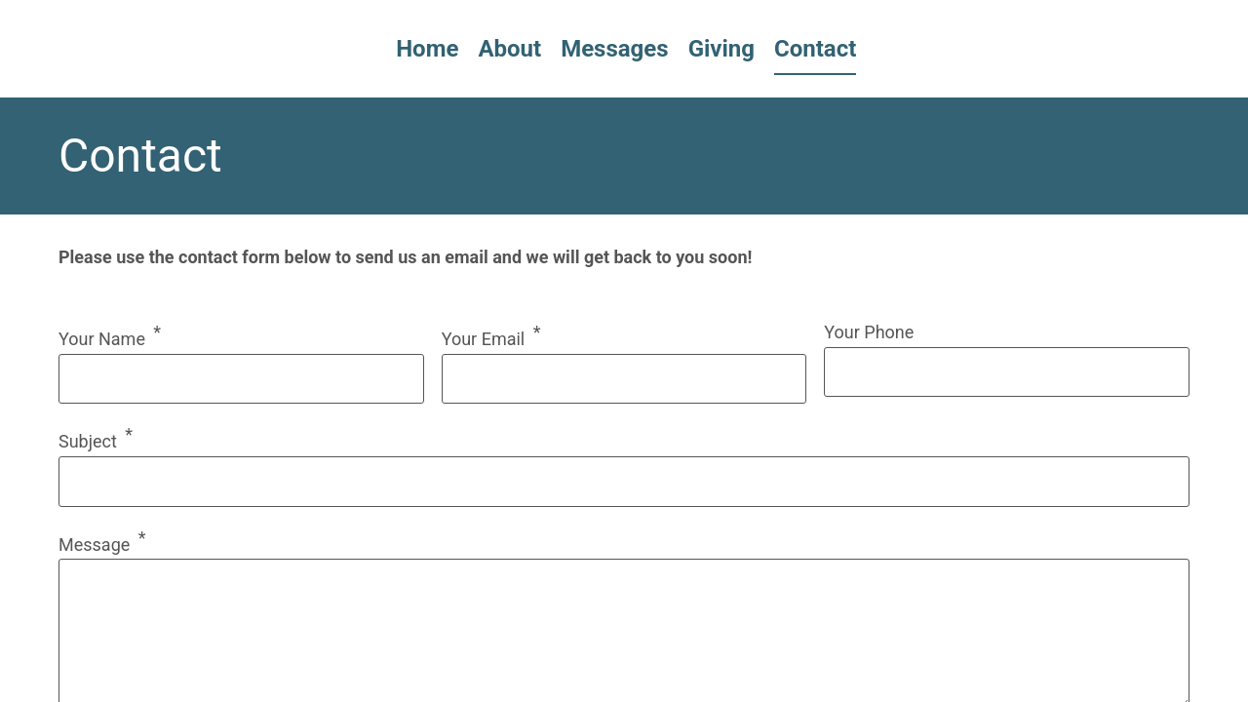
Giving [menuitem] (721, 48)
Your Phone (869, 332)
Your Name (101, 339)
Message (94, 544)
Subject (87, 441)
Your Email (484, 339)
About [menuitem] (509, 48)
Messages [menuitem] (614, 48)
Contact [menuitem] (815, 48)
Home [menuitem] (427, 48)
